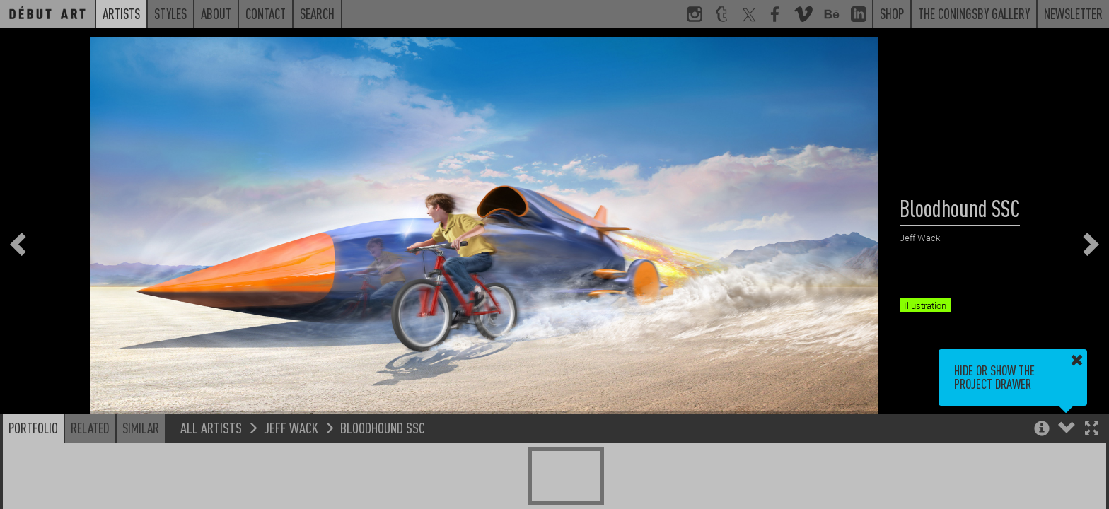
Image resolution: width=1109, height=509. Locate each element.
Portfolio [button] (33, 428)
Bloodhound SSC (382, 427)
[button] (1091, 429)
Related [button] (90, 428)
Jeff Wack (291, 427)
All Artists (211, 427)
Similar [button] (140, 428)
